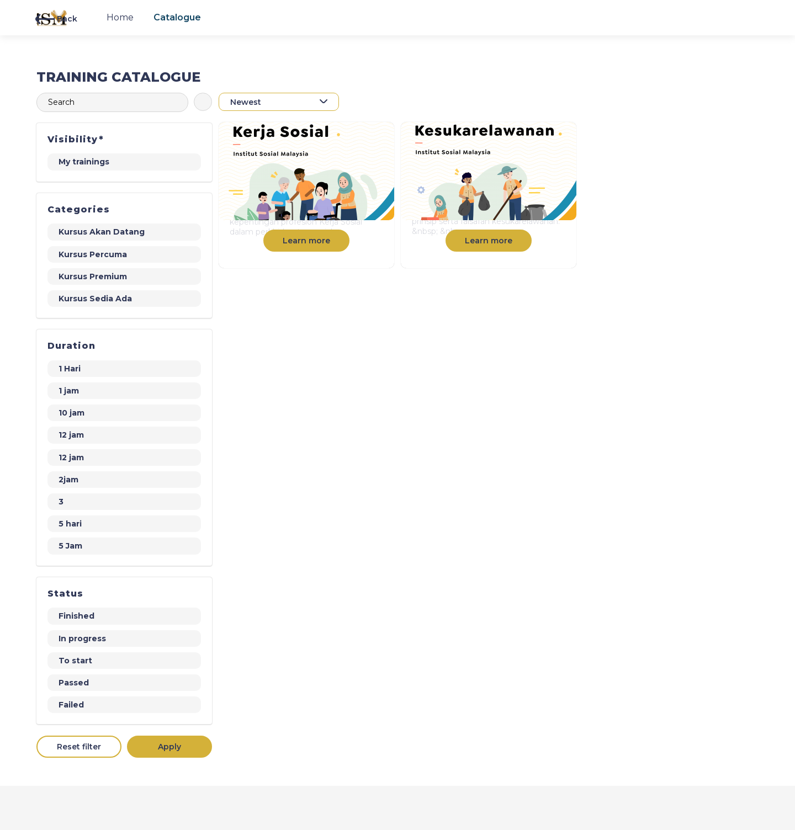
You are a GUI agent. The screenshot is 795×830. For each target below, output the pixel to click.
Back (56, 19)
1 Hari (70, 369)
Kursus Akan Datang (102, 232)
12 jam (71, 435)
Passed (74, 683)
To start (75, 661)
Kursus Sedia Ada (95, 299)
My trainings (84, 162)
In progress (82, 638)
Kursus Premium (93, 276)
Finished (76, 616)
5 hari (70, 524)
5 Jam (70, 546)
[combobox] (279, 102)
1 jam (69, 391)
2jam (68, 480)
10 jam (71, 413)
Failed (71, 705)
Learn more (306, 241)
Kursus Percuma (93, 254)
